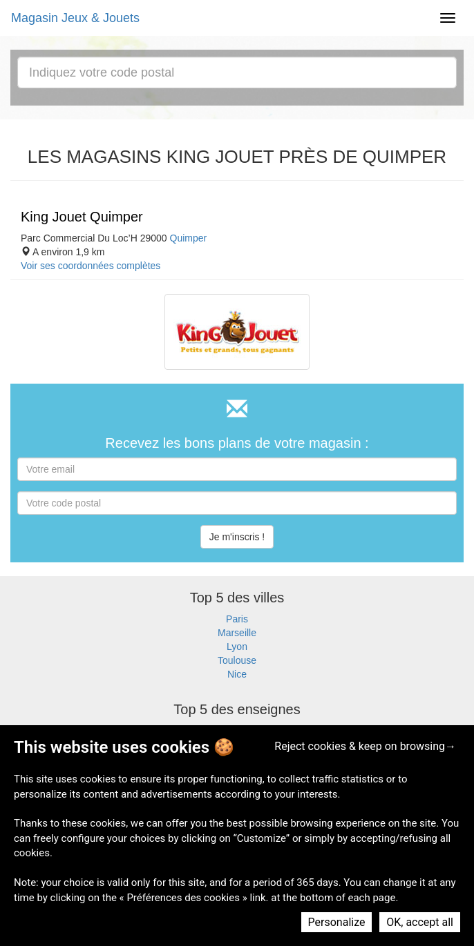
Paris (237, 618)
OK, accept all (419, 922)
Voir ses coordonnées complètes (90, 265)
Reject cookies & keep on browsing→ (365, 746)
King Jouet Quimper (82, 216)
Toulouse (237, 660)
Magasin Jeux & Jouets (75, 18)
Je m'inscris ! (237, 536)
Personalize (337, 922)
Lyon (237, 646)
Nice (237, 674)
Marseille (237, 632)
